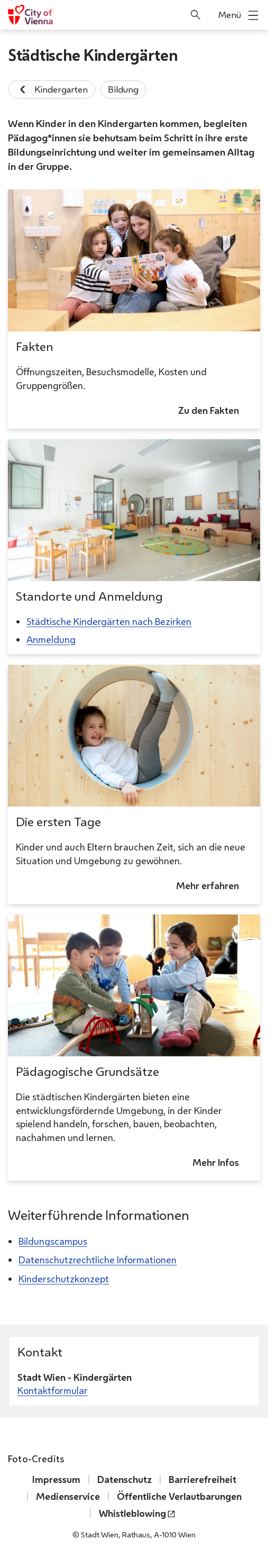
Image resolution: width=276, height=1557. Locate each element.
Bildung (123, 90)
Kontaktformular (52, 1390)
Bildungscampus (53, 1241)
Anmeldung (51, 638)
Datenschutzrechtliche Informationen (98, 1259)
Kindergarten (51, 89)
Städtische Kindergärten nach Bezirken (108, 621)
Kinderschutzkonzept (64, 1278)
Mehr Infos (215, 1162)
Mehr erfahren (207, 885)
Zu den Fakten (208, 410)
